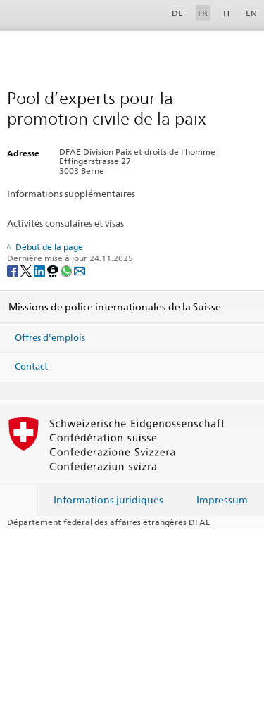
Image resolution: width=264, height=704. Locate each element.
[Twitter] (27, 270)
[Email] (79, 270)
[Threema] (54, 270)
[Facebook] (13, 270)
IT (227, 13)
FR (203, 13)
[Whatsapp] (67, 270)
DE (177, 13)
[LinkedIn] (40, 270)
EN (251, 13)
